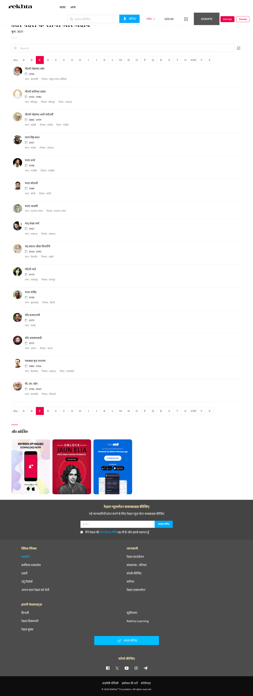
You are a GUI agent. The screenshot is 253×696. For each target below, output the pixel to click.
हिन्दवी (25, 612)
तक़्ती (24, 573)
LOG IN (169, 19)
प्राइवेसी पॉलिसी (110, 683)
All (15, 60)
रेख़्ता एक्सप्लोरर (136, 589)
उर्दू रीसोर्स (27, 581)
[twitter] (117, 668)
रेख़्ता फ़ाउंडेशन (135, 556)
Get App (227, 19)
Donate (206, 19)
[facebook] (108, 668)
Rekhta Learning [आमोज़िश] (138, 621)
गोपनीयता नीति (108, 532)
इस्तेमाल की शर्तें (130, 683)
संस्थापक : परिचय (137, 565)
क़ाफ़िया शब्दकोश (31, 565)
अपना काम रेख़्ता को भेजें (35, 589)
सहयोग (25, 556)
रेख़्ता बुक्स (27, 629)
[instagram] (136, 668)
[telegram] (145, 668)
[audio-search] (129, 19)
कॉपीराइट (146, 683)
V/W (193, 60)
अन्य (73, 7)
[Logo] (20, 7)
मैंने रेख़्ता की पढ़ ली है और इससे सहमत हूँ (114, 532)
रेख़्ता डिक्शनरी (29, 621)
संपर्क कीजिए (134, 573)
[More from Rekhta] (186, 19)
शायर (63, 7)
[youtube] (126, 668)
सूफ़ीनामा (132, 612)
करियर (130, 581)
